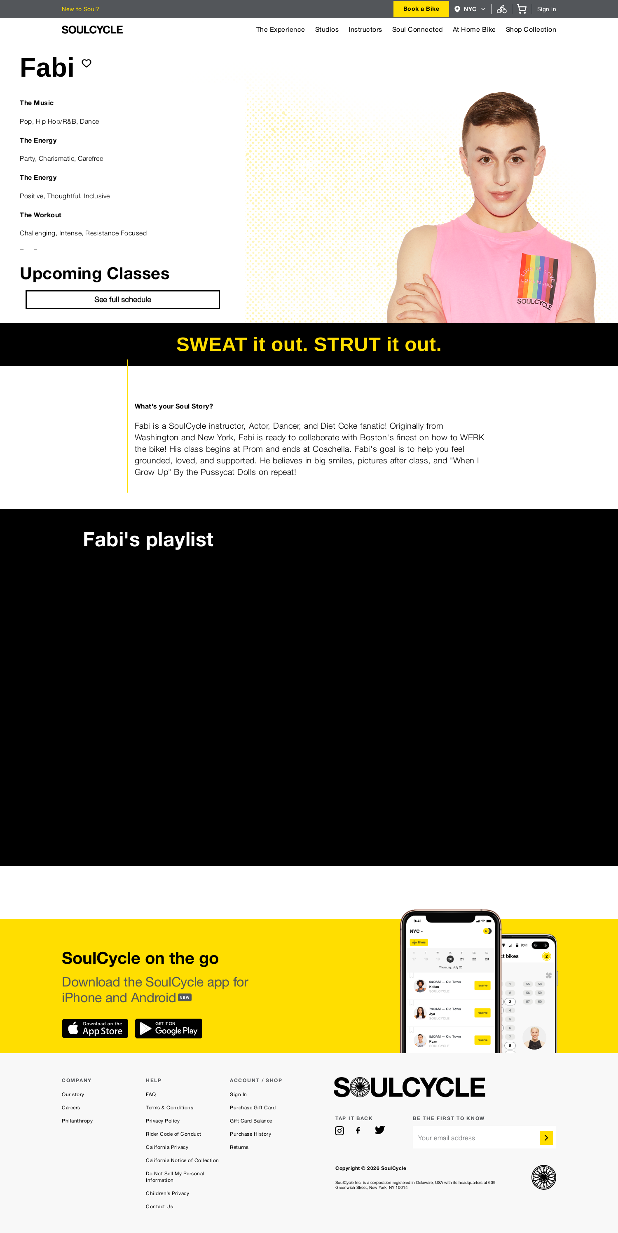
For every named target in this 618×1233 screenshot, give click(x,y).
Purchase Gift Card (253, 1108)
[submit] (86, 63)
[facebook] (359, 1131)
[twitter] (380, 1131)
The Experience (280, 29)
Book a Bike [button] (421, 8)
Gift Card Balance (251, 1121)
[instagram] (339, 1131)
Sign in (547, 9)
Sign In (238, 1094)
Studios (327, 29)
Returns (239, 1147)
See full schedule (122, 299)
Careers (71, 1108)
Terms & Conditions (169, 1108)
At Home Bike (474, 29)
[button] (470, 9)
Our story (73, 1094)
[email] (484, 1137)
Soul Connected (417, 29)
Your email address (446, 1138)
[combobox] (421, 9)
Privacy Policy (163, 1121)
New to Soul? (80, 9)
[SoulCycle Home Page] (92, 30)
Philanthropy (77, 1121)
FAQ (151, 1094)
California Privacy (167, 1147)
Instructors (365, 29)
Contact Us (159, 1207)
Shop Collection (531, 29)
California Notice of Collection (182, 1160)
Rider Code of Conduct (173, 1134)
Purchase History (250, 1134)
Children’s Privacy (167, 1193)
